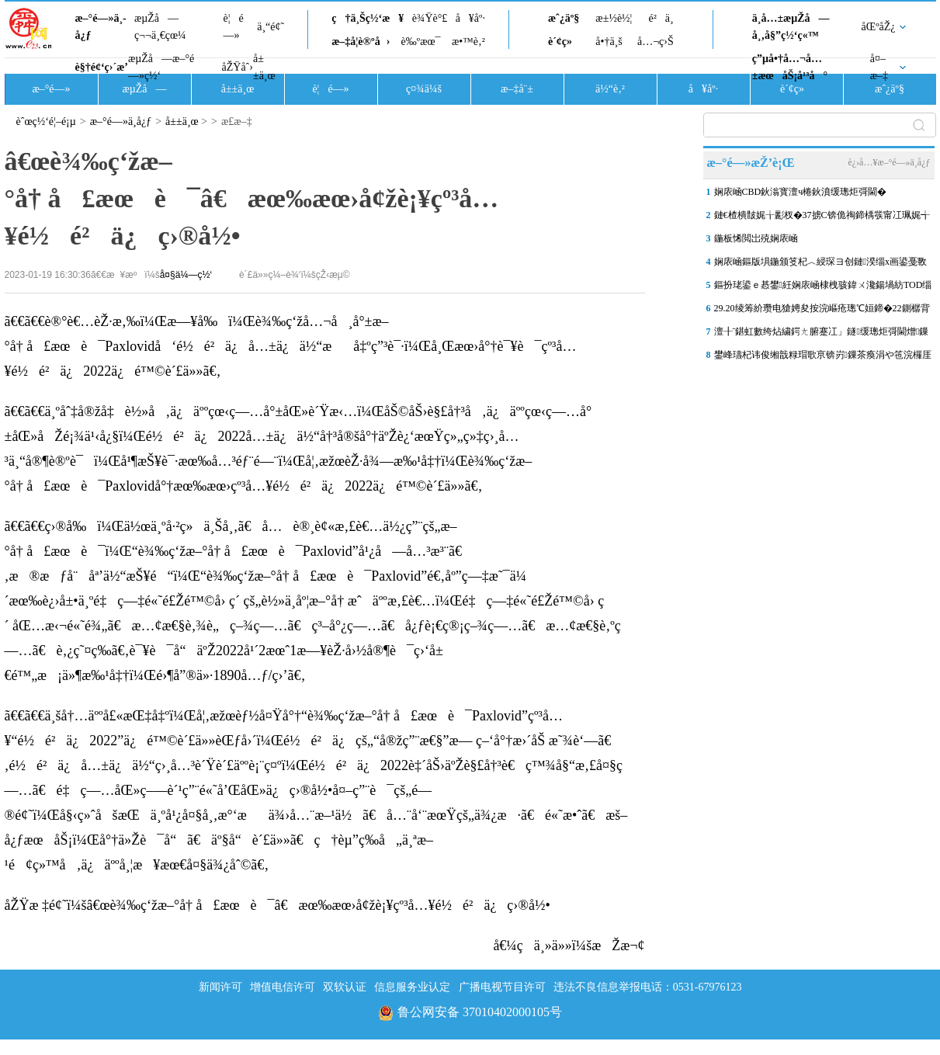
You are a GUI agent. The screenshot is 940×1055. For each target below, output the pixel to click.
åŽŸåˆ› (237, 67)
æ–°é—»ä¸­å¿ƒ (101, 26)
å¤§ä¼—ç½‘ (186, 274)
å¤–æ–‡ (879, 67)
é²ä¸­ (660, 18)
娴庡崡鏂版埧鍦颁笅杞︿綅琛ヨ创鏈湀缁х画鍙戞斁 (820, 261)
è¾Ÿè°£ (430, 18)
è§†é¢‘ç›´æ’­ (101, 67)
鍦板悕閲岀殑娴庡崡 (756, 238)
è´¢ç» (564, 41)
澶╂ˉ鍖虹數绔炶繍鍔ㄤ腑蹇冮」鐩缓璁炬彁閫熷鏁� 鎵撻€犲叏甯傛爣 (821, 334)
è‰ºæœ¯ (421, 41)
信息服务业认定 (412, 987)
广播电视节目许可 (502, 987)
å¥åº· (470, 18)
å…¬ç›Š (655, 41)
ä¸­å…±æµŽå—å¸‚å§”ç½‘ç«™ (791, 26)
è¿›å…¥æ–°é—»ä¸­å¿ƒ (889, 162)
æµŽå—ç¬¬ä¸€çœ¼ (160, 26)
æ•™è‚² (468, 41)
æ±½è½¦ (613, 18)
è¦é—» (234, 26)
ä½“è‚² (610, 89)
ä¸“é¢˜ (270, 27)
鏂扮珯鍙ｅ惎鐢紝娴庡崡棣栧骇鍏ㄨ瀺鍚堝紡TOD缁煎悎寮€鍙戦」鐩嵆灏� (823, 288)
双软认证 (344, 987)
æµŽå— (144, 89)
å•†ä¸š (608, 41)
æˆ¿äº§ (563, 18)
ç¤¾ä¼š (424, 89)
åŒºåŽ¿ (879, 27)
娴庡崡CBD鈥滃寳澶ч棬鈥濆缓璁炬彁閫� (800, 191)
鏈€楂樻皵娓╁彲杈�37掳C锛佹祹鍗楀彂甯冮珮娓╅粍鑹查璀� (822, 218)
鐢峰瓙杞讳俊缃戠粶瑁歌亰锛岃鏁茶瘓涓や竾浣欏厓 (822, 354)
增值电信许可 (282, 987)
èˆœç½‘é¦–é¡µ (46, 121)
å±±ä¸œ (264, 67)
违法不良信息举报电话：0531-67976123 (647, 987)
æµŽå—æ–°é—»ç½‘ (161, 67)
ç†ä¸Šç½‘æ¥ (367, 18)
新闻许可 (220, 987)
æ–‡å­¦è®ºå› (360, 41)
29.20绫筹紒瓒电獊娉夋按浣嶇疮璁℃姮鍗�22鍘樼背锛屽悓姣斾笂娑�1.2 (822, 311)
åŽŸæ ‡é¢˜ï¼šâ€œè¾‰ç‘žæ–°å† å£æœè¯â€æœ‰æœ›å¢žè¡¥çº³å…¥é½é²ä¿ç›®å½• (277, 905)
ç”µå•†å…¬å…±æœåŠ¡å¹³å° (789, 67)
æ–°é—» (51, 89)
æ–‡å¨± (517, 89)
